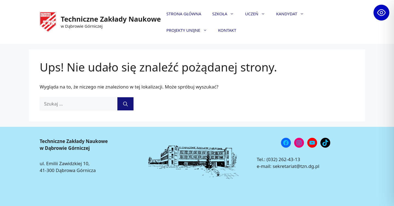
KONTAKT (227, 30)
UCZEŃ (258, 13)
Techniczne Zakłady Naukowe (111, 19)
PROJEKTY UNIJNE (189, 30)
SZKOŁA (226, 13)
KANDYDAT (292, 13)
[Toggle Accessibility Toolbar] (381, 12)
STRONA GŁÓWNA (183, 13)
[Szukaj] (125, 103)
